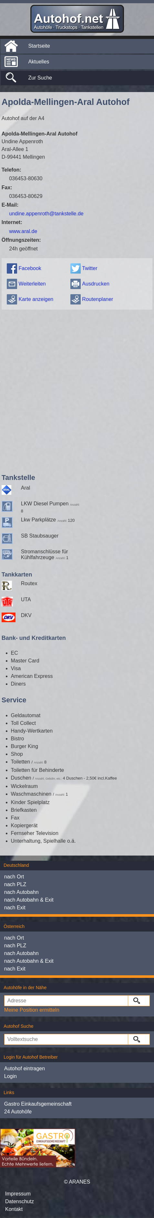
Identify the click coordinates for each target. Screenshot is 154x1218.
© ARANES (77, 1182)
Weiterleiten (32, 283)
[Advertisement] (75, 390)
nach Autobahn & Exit (29, 900)
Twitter (89, 268)
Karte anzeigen (36, 299)
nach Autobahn (21, 892)
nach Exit (15, 907)
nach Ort (14, 876)
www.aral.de (23, 231)
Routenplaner (97, 299)
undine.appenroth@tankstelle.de (46, 213)
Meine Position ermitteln (31, 1010)
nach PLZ (15, 884)
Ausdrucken (95, 283)
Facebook (30, 268)
